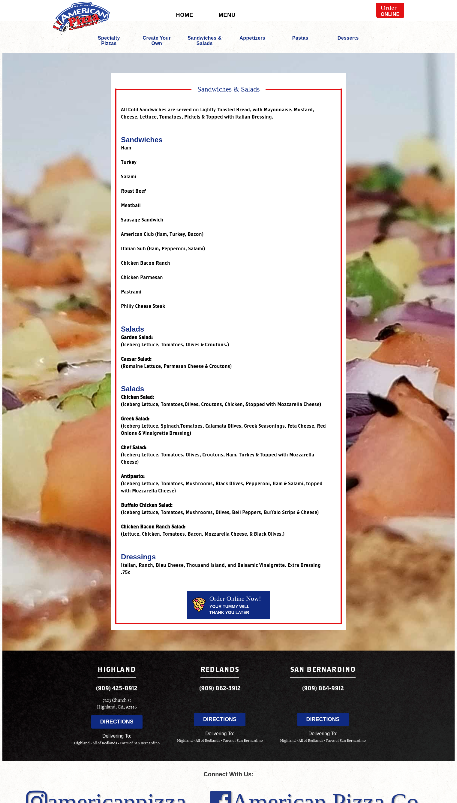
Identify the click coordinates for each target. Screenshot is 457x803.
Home (185, 15)
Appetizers (252, 38)
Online (390, 10)
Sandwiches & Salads (204, 40)
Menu (227, 15)
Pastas (300, 38)
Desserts (348, 38)
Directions (117, 722)
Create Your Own (157, 40)
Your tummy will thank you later (226, 605)
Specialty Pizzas (109, 40)
